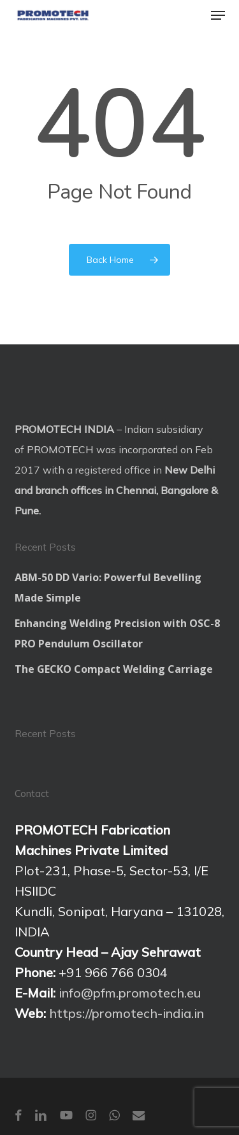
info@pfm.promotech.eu (130, 993)
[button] (218, 15)
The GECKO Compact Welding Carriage (114, 669)
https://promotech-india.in (126, 1013)
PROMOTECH (60, 449)
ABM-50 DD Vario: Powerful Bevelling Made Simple (108, 587)
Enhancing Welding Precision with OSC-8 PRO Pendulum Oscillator (117, 633)
